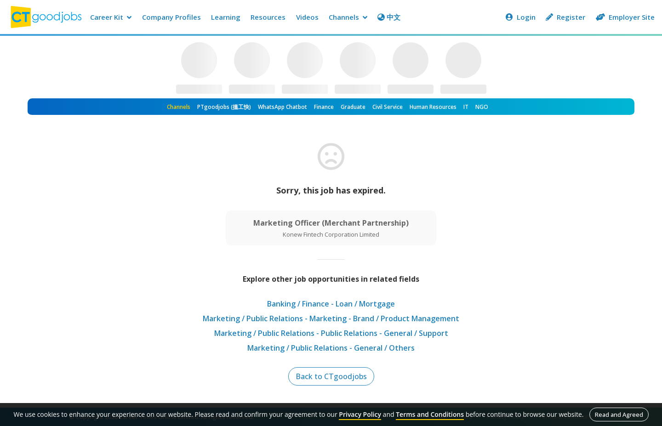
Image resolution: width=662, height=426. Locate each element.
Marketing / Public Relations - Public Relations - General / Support (331, 333)
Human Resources (433, 107)
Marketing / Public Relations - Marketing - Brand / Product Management (331, 318)
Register (565, 17)
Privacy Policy (360, 414)
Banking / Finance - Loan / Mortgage (331, 304)
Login (521, 17)
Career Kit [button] (110, 17)
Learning (225, 17)
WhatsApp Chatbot (282, 107)
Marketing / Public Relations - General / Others (331, 348)
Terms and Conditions (430, 414)
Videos (307, 17)
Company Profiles (171, 17)
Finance (324, 107)
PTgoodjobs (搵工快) (224, 107)
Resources (268, 17)
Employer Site (625, 17)
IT (465, 107)
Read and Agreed (619, 414)
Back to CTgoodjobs (331, 376)
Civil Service (387, 107)
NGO (481, 107)
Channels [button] (348, 17)
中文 (388, 17)
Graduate (353, 107)
